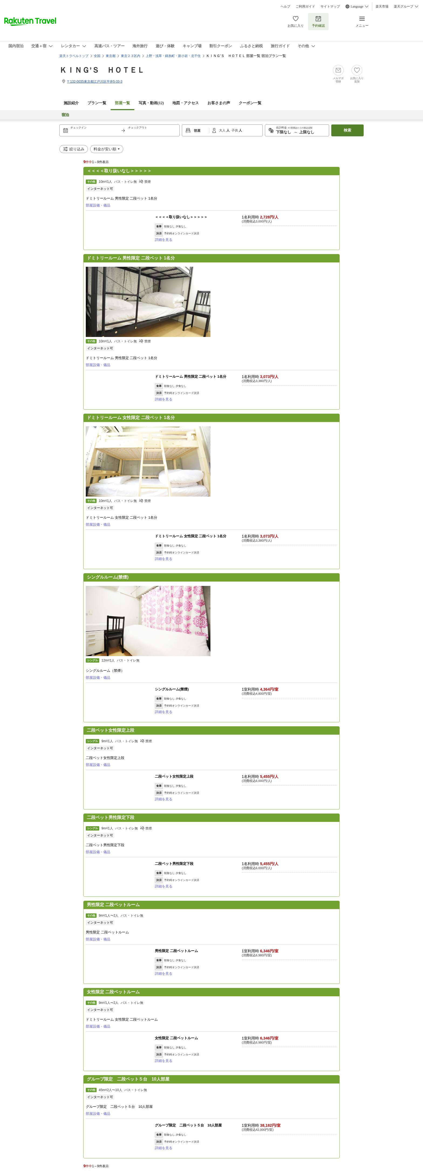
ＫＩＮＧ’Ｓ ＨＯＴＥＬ (102, 70)
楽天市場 (382, 6)
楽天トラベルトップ (73, 56)
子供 (235, 130)
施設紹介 (71, 103)
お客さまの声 (218, 103)
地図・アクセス (185, 103)
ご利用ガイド (305, 6)
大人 (222, 130)
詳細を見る (163, 240)
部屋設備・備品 (98, 205)
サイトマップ (330, 6)
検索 (347, 130)
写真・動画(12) (151, 103)
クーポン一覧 (250, 103)
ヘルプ (285, 6)
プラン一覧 (96, 103)
